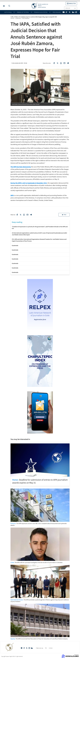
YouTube (21, 648)
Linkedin (32, 648)
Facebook (24, 648)
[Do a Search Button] (9, 6)
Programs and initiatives (40, 12)
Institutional (8, 12)
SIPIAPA (12, 18)
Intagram (29, 648)
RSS (46, 648)
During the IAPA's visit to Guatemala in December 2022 (29, 183)
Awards (65, 12)
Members (74, 12)
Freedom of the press (23, 12)
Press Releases (57, 12)
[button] (71, 3)
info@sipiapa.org (39, 648)
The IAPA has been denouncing (21, 167)
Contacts (51, 648)
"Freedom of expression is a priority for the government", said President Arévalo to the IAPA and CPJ (40, 227)
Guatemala (15, 245)
